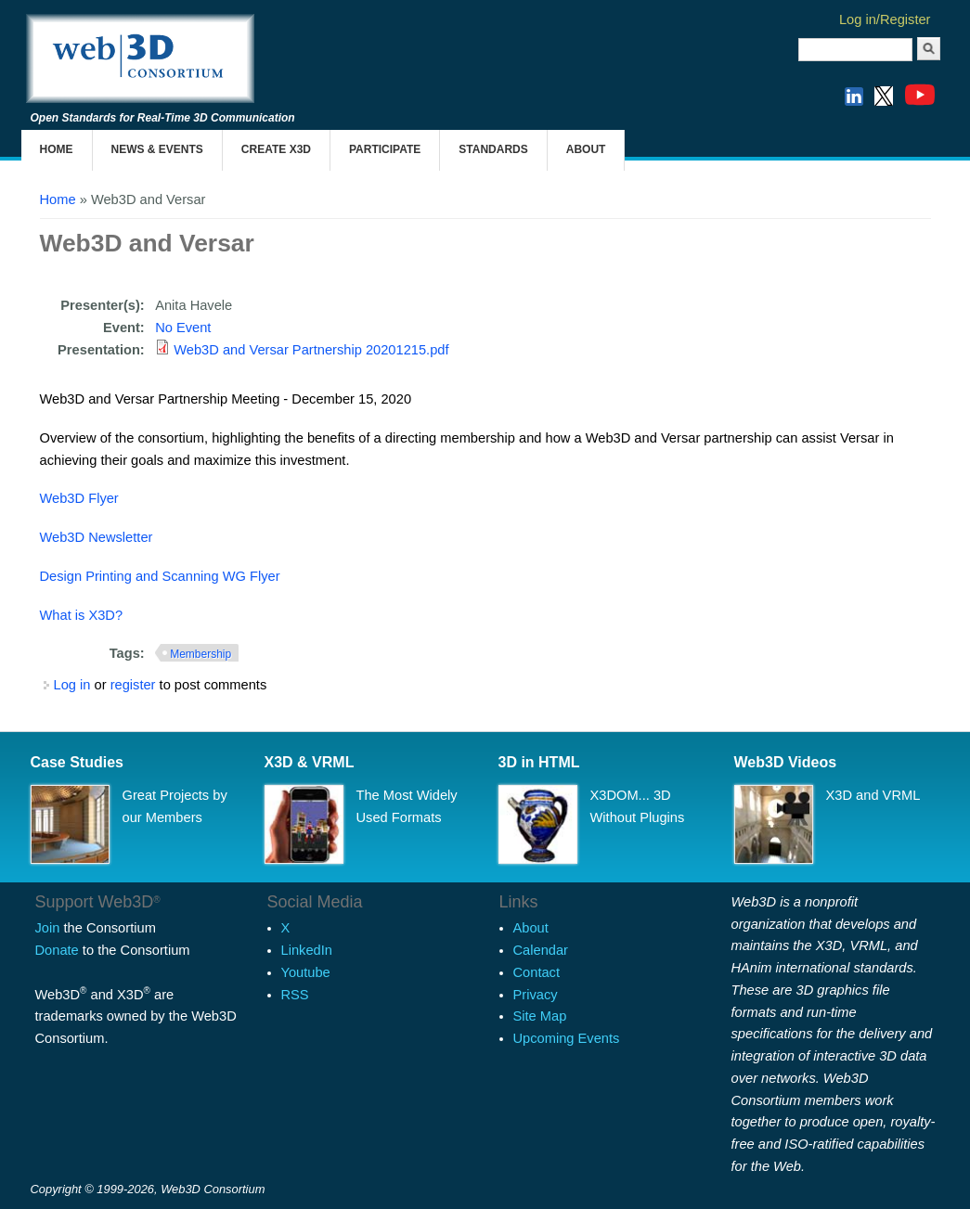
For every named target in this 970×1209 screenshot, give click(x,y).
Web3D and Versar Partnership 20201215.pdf (311, 349)
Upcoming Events (566, 1038)
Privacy (535, 994)
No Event (183, 327)
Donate (57, 950)
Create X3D (276, 149)
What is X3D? (81, 615)
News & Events (157, 149)
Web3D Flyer (79, 498)
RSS (295, 994)
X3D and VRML (873, 795)
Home (56, 149)
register (133, 684)
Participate (384, 149)
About (586, 149)
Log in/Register (885, 19)
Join (47, 927)
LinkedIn (306, 950)
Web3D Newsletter (96, 537)
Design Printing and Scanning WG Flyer (162, 576)
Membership (200, 654)
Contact (537, 972)
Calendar (540, 950)
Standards (493, 149)
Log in (72, 684)
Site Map (540, 1016)
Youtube (305, 972)
